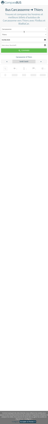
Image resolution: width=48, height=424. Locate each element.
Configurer (15, 422)
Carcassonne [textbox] (6, 29)
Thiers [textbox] (4, 34)
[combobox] (24, 29)
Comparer (24, 50)
